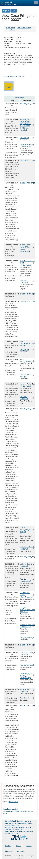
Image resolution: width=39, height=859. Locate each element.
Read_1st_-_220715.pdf (24, 398)
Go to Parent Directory (24, 28)
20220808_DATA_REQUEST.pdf (27, 294)
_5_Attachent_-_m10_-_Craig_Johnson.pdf (26, 595)
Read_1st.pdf (24, 138)
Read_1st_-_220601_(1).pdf (25, 580)
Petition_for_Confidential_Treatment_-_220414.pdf (27, 653)
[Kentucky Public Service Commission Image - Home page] (16, 3)
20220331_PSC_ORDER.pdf (27, 705)
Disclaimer (8, 851)
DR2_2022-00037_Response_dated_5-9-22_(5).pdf (27, 610)
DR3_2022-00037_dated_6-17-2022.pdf (26, 530)
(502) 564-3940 (13, 802)
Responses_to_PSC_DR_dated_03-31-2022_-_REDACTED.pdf (27, 676)
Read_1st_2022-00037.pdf (25, 376)
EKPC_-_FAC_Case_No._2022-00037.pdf (27, 343)
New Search (12, 30)
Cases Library (10, 28)
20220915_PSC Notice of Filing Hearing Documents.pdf (25, 248)
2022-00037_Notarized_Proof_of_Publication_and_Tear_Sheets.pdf (27, 360)
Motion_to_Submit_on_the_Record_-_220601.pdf (27, 565)
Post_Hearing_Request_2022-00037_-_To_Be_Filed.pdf (27, 263)
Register (6, 11)
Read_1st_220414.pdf (27, 665)
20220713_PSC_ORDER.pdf (27, 409)
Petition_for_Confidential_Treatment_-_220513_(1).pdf (27, 626)
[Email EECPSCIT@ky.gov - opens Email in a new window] (19, 811)
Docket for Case (13, 76)
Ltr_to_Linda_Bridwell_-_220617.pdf (27, 548)
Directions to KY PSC (12, 833)
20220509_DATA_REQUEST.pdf (27, 645)
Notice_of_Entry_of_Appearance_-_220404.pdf (27, 690)
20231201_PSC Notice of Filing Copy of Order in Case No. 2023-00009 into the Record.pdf (25, 125)
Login (13, 11)
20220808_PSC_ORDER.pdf (27, 301)
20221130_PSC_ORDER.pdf (27, 183)
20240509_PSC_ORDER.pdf (27, 104)
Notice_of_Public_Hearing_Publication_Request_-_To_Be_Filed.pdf (27, 385)
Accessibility (21, 851)
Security (29, 846)
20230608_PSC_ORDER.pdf (27, 160)
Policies (18, 846)
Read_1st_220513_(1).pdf (27, 637)
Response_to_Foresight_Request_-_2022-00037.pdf (27, 145)
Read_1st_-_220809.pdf (24, 281)
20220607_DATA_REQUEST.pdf (27, 557)
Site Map (8, 846)
